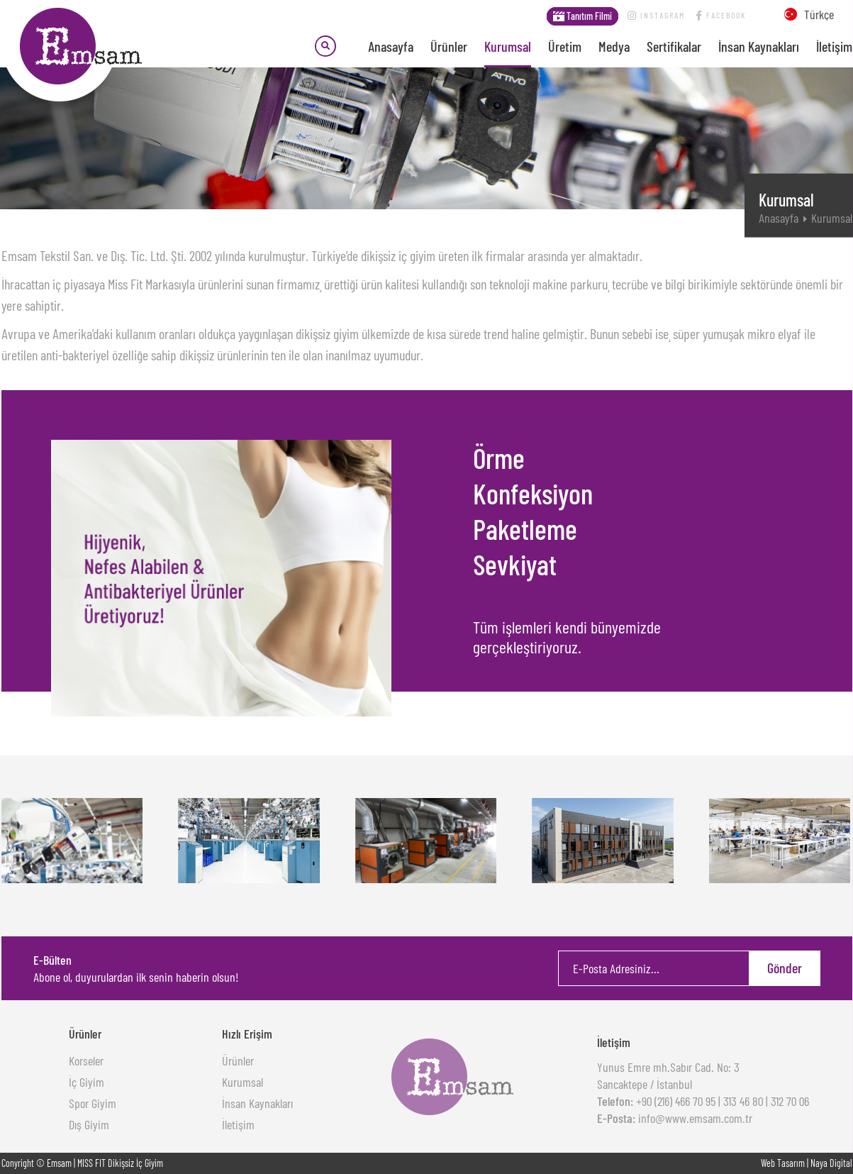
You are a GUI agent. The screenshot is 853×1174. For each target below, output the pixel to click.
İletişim (834, 46)
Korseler (86, 1060)
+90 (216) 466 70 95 (674, 1101)
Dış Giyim (89, 1124)
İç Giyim (86, 1082)
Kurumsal (507, 46)
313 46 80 (743, 1101)
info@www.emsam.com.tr (693, 1118)
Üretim (564, 46)
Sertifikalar (674, 46)
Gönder (784, 967)
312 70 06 (790, 1101)
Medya (614, 46)
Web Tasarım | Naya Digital (806, 1163)
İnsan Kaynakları (758, 46)
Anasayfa (390, 46)
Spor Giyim (92, 1103)
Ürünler (448, 46)
